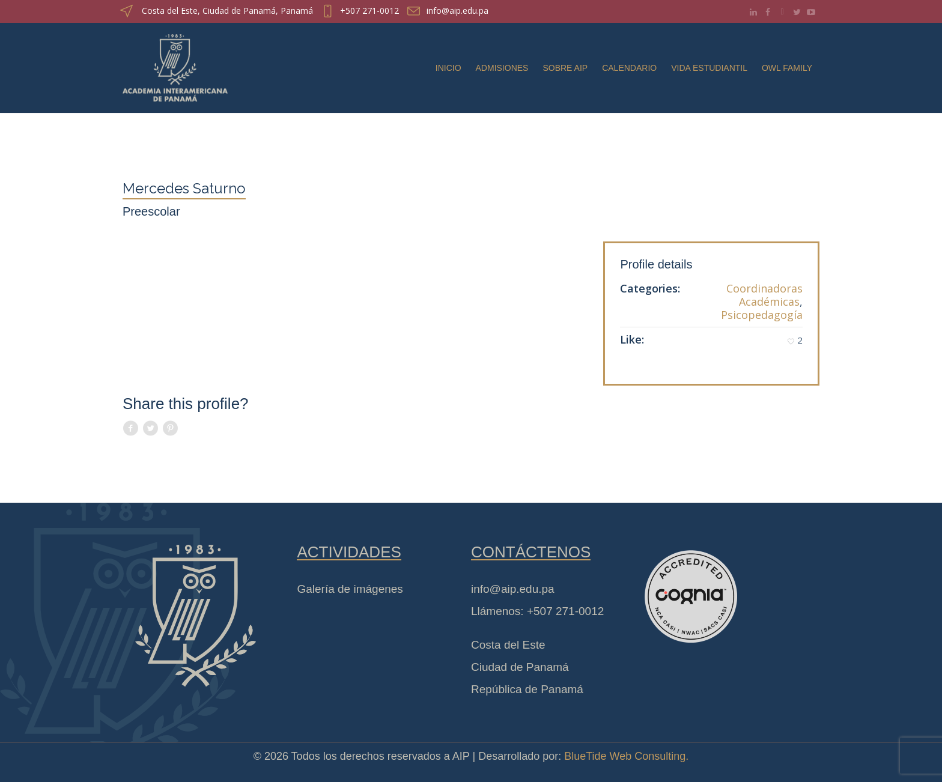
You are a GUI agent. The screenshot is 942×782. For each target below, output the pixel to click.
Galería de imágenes (350, 589)
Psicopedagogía (762, 315)
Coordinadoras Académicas (764, 295)
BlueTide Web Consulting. (626, 756)
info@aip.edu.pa (457, 10)
